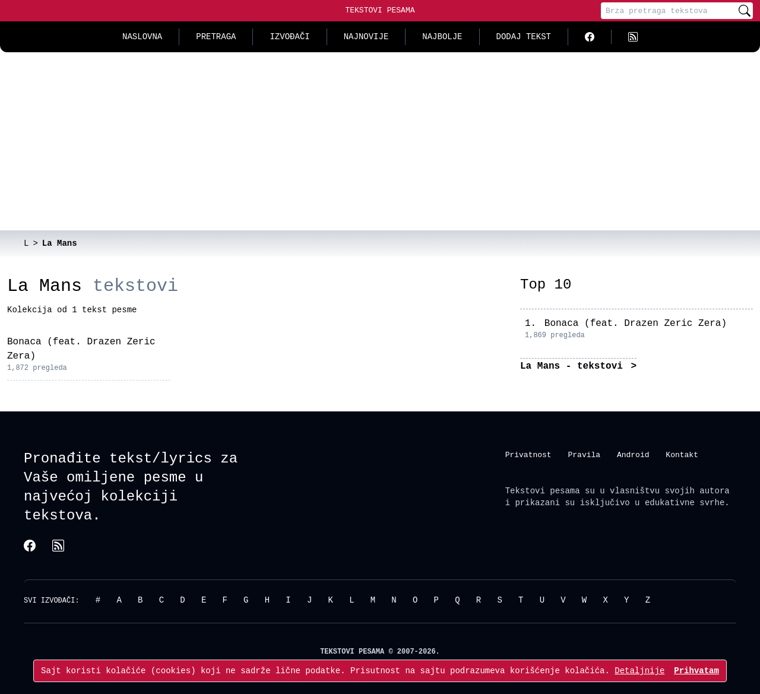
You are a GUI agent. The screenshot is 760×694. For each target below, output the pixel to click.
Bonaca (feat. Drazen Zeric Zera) (635, 323)
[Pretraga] (668, 10)
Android (633, 454)
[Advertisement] (380, 141)
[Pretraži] (744, 10)
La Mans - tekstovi (574, 366)
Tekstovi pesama (542, 490)
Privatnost (528, 454)
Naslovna (142, 36)
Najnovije (366, 36)
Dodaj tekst (523, 36)
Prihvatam (696, 670)
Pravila (584, 454)
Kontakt (682, 454)
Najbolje (442, 36)
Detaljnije (639, 670)
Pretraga (216, 36)
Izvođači (289, 36)
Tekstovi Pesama (379, 10)
